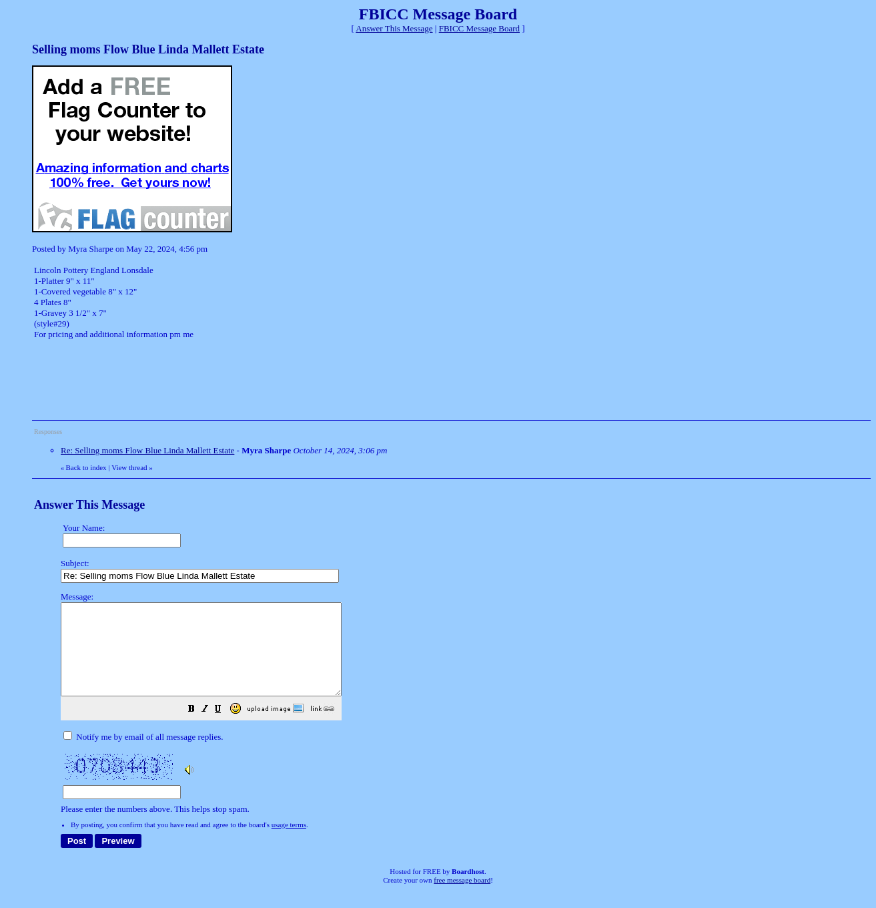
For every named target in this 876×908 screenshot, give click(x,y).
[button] (225, 729)
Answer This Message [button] (394, 28)
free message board (462, 898)
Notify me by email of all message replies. (143, 755)
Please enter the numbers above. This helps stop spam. (460, 712)
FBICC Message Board (479, 28)
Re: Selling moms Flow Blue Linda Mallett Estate (147, 450)
